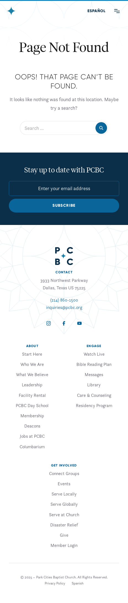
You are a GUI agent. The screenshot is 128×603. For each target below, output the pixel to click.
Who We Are (32, 364)
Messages (94, 374)
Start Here (32, 354)
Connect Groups (64, 473)
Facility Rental (32, 395)
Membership (32, 415)
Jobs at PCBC (32, 436)
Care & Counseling (94, 395)
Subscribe (64, 205)
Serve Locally (64, 494)
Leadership (32, 384)
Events (64, 483)
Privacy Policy (55, 583)
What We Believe (32, 374)
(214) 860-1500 (64, 300)
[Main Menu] (117, 11)
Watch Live (94, 354)
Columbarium (32, 446)
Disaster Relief (64, 525)
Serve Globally (64, 504)
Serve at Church (64, 514)
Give (64, 535)
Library (94, 384)
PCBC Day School (32, 405)
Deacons (32, 426)
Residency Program (94, 405)
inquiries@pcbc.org (64, 307)
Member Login (64, 545)
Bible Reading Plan (93, 364)
